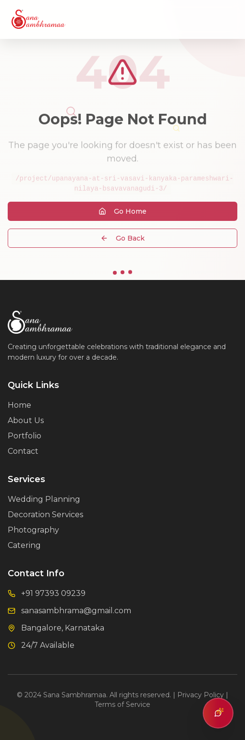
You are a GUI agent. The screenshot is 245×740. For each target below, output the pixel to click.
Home (19, 405)
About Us (26, 420)
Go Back (122, 239)
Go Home (122, 212)
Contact (23, 451)
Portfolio (24, 435)
